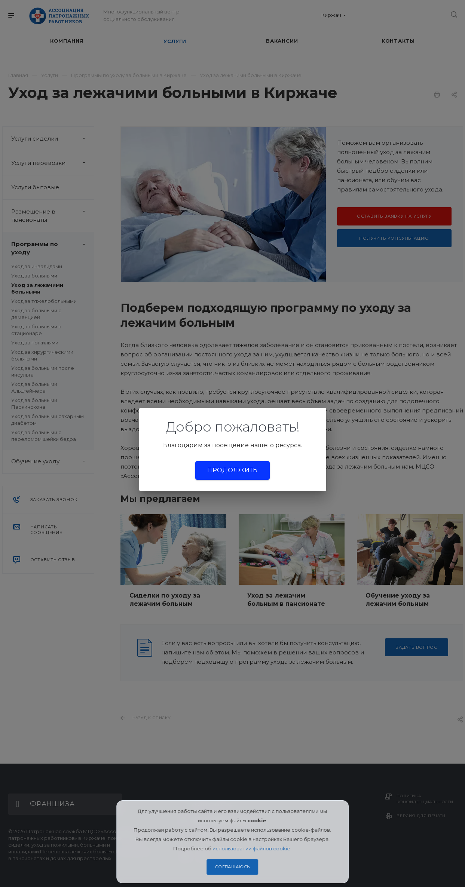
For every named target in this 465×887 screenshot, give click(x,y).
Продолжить (232, 470)
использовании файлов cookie (252, 848)
